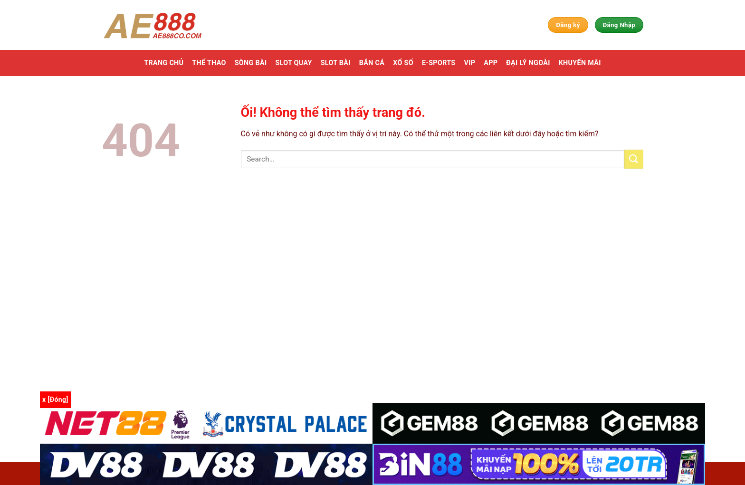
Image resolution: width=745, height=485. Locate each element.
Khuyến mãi (580, 63)
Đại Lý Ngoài (528, 63)
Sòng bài (251, 63)
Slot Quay (293, 63)
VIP (469, 63)
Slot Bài (336, 63)
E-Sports (439, 63)
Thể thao (209, 63)
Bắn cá (371, 63)
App (490, 63)
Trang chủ (163, 63)
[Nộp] (633, 159)
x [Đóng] (55, 399)
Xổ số (403, 63)
